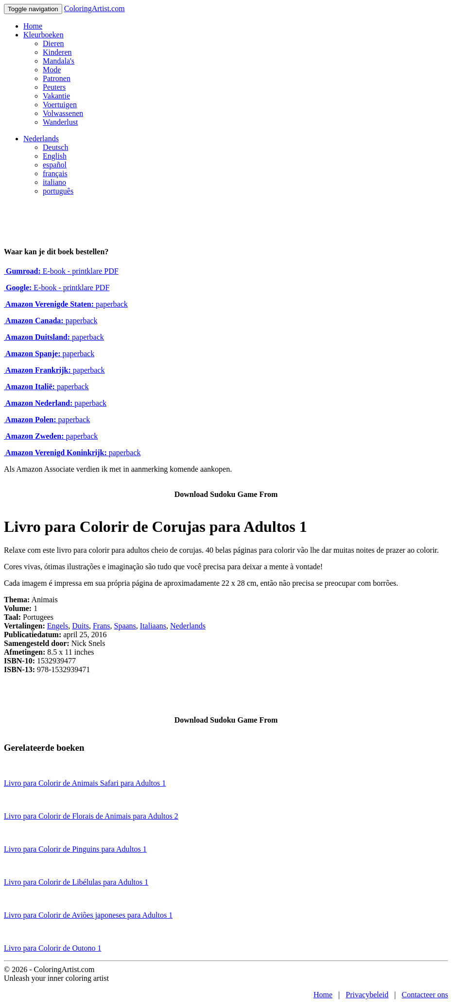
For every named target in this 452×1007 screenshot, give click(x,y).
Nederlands (41, 138)
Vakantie (56, 96)
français (55, 173)
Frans (101, 626)
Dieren (53, 43)
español (55, 165)
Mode (52, 70)
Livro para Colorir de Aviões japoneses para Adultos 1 (88, 915)
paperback (66, 304)
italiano (54, 182)
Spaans (125, 626)
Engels (58, 626)
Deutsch (55, 147)
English (55, 156)
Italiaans (153, 626)
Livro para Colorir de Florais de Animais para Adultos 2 (91, 816)
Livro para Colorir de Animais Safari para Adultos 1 (85, 783)
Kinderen (57, 52)
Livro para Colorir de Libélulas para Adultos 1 (76, 882)
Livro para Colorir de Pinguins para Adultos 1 (75, 849)
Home (32, 26)
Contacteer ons (424, 994)
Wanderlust (60, 122)
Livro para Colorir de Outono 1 (52, 948)
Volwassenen (63, 113)
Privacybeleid (367, 994)
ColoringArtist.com (94, 8)
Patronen (56, 78)
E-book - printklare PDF (61, 271)
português (58, 191)
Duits (80, 626)
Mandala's (58, 61)
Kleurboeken (43, 35)
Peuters (54, 87)
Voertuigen (60, 104)
